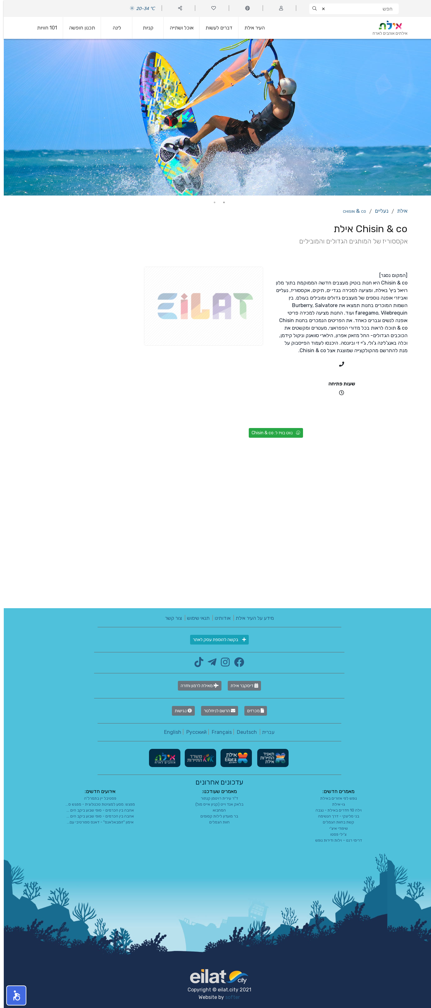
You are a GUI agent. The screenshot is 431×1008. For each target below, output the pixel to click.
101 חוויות (43, 28)
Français (218, 732)
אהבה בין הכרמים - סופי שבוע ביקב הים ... (96, 810)
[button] (12, 995)
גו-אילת (334, 804)
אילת (398, 211)
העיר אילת (251, 28)
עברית (264, 732)
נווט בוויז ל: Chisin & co (272, 433)
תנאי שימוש (194, 618)
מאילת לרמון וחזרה (196, 685)
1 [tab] (220, 202)
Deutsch (243, 732)
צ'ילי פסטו (335, 834)
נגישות (179, 710)
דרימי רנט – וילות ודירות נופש (334, 840)
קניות (144, 28)
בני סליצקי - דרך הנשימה (334, 816)
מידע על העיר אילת (251, 618)
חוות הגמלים (215, 822)
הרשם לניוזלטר (215, 710)
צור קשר (169, 618)
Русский (193, 732)
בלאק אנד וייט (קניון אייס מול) (216, 804)
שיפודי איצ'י (335, 828)
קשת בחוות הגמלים (334, 822)
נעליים (378, 211)
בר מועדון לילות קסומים (215, 816)
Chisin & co (350, 211)
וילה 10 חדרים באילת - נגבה (335, 810)
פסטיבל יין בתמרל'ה (96, 798)
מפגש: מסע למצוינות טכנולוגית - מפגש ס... (96, 804)
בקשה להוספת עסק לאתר (215, 639)
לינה (113, 28)
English (169, 732)
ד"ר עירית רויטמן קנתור (215, 798)
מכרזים (251, 710)
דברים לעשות (215, 28)
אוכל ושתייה (178, 28)
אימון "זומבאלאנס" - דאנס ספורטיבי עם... (96, 822)
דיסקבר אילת (240, 685)
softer (228, 997)
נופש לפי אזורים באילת (335, 798)
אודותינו (219, 618)
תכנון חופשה (78, 28)
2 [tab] (211, 202)
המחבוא (215, 810)
